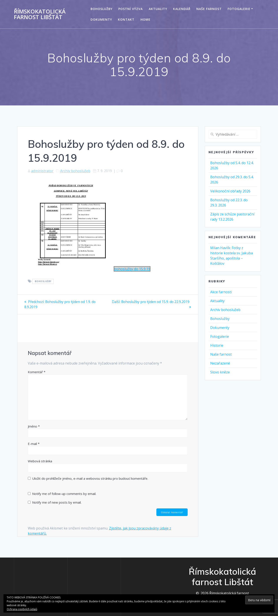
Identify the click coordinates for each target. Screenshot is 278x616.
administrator (42, 170)
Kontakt (126, 19)
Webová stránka (40, 461)
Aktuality (158, 9)
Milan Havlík (220, 247)
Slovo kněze (220, 372)
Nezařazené (220, 363)
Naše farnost (209, 9)
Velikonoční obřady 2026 (230, 191)
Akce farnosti (221, 292)
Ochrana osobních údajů (22, 609)
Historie (216, 345)
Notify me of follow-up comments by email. (64, 493)
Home (146, 19)
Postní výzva (130, 9)
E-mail (34, 443)
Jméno (34, 426)
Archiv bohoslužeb (75, 170)
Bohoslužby (102, 9)
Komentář (36, 372)
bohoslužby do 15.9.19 (132, 268)
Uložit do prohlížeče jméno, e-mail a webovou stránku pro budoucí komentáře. (90, 478)
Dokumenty (101, 19)
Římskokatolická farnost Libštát (40, 14)
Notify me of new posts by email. (56, 502)
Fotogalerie (239, 9)
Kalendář (181, 9)
